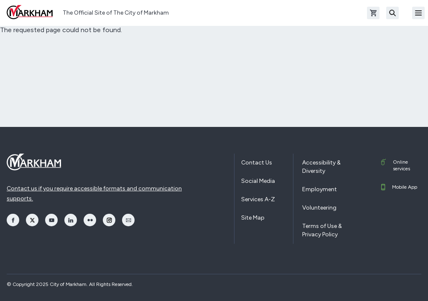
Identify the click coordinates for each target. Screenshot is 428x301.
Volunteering (319, 207)
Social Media (258, 181)
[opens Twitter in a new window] (32, 220)
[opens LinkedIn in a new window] (70, 220)
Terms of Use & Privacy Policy (322, 230)
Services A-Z (258, 199)
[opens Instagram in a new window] (109, 220)
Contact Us (256, 162)
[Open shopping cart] (373, 13)
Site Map (253, 217)
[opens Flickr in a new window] (90, 220)
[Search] (392, 13)
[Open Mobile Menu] (418, 13)
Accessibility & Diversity (321, 167)
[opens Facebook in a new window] (13, 220)
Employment (319, 189)
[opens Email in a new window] (128, 220)
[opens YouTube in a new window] (51, 220)
